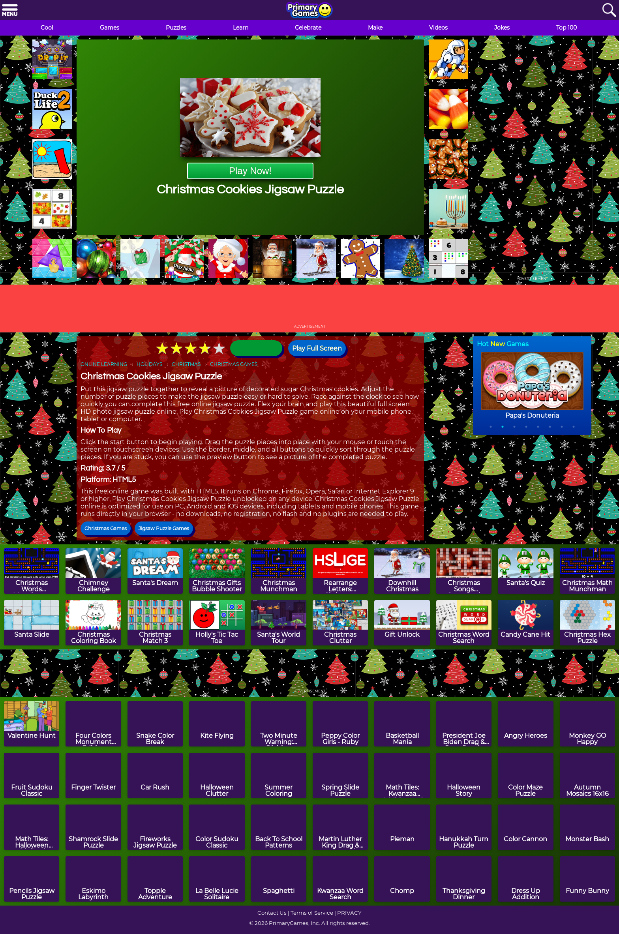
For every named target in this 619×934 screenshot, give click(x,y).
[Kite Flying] (216, 723)
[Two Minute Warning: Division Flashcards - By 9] (278, 723)
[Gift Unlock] (402, 622)
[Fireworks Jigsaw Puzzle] (155, 827)
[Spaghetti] (278, 879)
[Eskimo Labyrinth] (93, 879)
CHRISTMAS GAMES (233, 364)
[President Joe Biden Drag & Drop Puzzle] (463, 723)
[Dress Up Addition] (525, 879)
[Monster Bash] (587, 827)
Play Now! (250, 170)
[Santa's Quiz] (525, 571)
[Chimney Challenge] (93, 571)
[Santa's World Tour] (278, 622)
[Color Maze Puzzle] (525, 775)
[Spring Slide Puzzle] (340, 775)
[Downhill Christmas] (402, 571)
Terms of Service (312, 913)
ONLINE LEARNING (104, 364)
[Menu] (10, 10)
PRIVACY (349, 913)
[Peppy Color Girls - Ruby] (340, 723)
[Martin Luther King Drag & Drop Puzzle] (340, 827)
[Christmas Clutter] (340, 622)
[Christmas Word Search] (463, 622)
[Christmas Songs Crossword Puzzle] (463, 571)
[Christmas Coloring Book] (93, 622)
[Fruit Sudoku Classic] (31, 775)
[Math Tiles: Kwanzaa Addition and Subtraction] (402, 775)
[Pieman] (402, 827)
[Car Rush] (155, 775)
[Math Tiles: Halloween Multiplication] (31, 827)
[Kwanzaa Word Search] (340, 879)
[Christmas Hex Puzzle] (587, 622)
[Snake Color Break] (155, 723)
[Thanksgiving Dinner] (463, 879)
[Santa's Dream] (155, 571)
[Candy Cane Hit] (525, 622)
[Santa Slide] (31, 622)
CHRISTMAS (186, 364)
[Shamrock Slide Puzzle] (93, 827)
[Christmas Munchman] (278, 571)
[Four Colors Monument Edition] (93, 723)
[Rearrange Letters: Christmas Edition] (340, 571)
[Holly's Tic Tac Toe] (216, 622)
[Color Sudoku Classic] (216, 827)
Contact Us (272, 913)
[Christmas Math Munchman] (587, 571)
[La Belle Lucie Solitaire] (216, 879)
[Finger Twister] (93, 775)
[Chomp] (402, 879)
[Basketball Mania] (402, 723)
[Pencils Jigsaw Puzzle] (31, 879)
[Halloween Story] (463, 775)
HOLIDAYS (149, 364)
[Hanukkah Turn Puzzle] (463, 827)
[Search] (609, 10)
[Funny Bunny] (587, 879)
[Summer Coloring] (278, 775)
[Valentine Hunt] (31, 723)
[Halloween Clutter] (216, 775)
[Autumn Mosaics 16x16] (587, 775)
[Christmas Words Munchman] (31, 571)
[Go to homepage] (309, 11)
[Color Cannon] (525, 827)
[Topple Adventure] (155, 879)
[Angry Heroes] (525, 723)
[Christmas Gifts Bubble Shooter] (216, 571)
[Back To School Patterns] (278, 827)
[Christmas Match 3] (155, 622)
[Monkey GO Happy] (587, 723)
